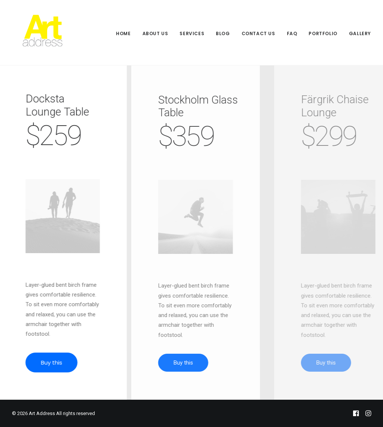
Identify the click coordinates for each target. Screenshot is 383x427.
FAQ (292, 33)
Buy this (57, 362)
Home (123, 33)
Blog (223, 33)
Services (192, 33)
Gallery (360, 33)
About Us (155, 33)
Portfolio (323, 33)
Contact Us (258, 33)
